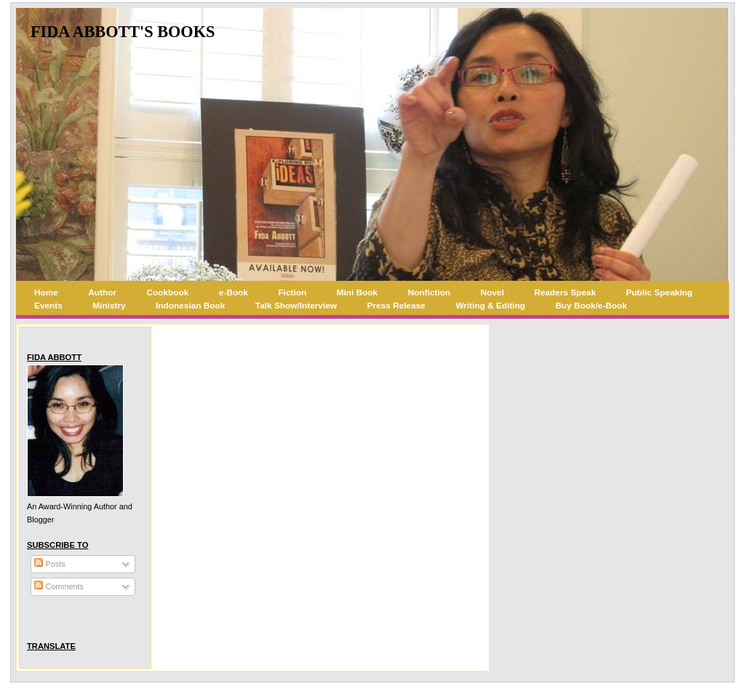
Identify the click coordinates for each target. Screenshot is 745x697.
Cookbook (168, 292)
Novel (492, 292)
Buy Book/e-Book (591, 305)
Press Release (396, 305)
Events (48, 305)
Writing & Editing (490, 305)
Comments (59, 586)
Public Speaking (659, 292)
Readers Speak (565, 292)
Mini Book (357, 292)
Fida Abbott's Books (123, 32)
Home (46, 292)
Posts (49, 563)
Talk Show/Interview (296, 305)
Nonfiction (429, 292)
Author (102, 292)
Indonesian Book (190, 305)
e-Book (233, 292)
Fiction (292, 292)
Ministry (108, 305)
